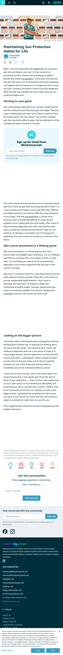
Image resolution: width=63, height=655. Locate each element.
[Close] (59, 631)
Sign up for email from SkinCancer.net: (31, 143)
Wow (41, 465)
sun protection (31, 216)
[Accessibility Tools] (43, 2)
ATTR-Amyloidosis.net (13, 594)
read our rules (25, 480)
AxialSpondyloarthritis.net (14, 597)
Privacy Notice (49, 156)
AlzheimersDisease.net (13, 583)
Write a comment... (13, 491)
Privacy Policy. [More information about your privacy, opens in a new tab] (36, 646)
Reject (53, 650)
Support (20, 465)
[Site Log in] (49, 2)
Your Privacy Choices (12, 625)
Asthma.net (8, 586)
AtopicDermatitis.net (12, 590)
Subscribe (57, 3)
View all (7, 609)
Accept (38, 650)
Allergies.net (8, 579)
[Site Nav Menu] (9, 2)
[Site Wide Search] (14, 2)
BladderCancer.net (11, 601)
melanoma (38, 69)
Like (9, 465)
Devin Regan (15, 55)
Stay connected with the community (22, 510)
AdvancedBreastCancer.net (15, 571)
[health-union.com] (15, 544)
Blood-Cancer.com (11, 605)
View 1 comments (31, 484)
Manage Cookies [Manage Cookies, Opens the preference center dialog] (7, 650)
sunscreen (8, 293)
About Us (7, 615)
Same (51, 465)
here (36, 458)
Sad (30, 465)
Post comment (31, 498)
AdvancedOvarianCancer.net (16, 575)
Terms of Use (13, 158)
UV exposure (27, 78)
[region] (31, 641)
